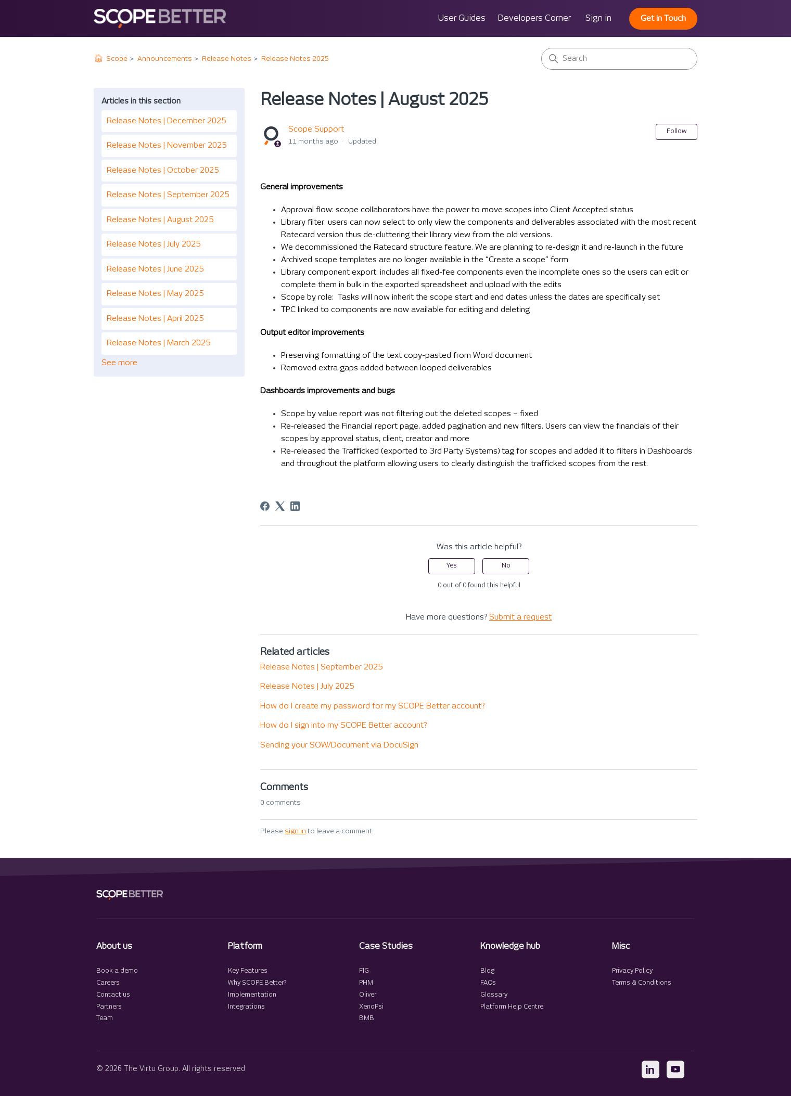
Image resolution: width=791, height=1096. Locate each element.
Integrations (246, 1007)
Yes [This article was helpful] (451, 566)
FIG (364, 971)
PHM (366, 983)
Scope (116, 59)
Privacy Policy (632, 971)
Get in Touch (663, 18)
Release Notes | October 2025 (163, 170)
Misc (621, 946)
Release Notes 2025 (295, 59)
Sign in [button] (598, 18)
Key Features (247, 971)
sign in (295, 831)
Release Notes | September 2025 (168, 195)
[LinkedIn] (295, 506)
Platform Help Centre (511, 1007)
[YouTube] (675, 1069)
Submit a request (520, 617)
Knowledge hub (510, 946)
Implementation (252, 995)
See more (119, 363)
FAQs (488, 983)
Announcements (164, 59)
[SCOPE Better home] (129, 895)
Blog (487, 971)
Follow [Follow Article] (676, 131)
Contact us (113, 995)
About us (114, 946)
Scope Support (316, 129)
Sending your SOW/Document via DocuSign (339, 745)
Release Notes (226, 59)
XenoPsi (371, 1007)
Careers (108, 983)
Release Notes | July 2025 (153, 244)
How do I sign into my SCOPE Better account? (343, 725)
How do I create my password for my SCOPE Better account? (372, 706)
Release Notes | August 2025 (160, 220)
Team (104, 1018)
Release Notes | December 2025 (166, 121)
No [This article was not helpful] (506, 566)
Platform (245, 946)
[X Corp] (280, 506)
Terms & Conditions (641, 983)
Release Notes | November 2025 (166, 145)
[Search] (619, 58)
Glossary (493, 995)
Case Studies (386, 946)
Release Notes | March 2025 (158, 343)
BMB (366, 1018)
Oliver (367, 995)
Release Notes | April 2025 (155, 319)
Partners (109, 1007)
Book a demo (117, 971)
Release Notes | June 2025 (155, 269)
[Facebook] (265, 506)
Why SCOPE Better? (257, 983)
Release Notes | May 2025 (155, 294)
